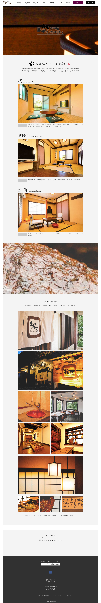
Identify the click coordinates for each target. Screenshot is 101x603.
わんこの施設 (27, 3)
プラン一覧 (90, 2)
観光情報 (52, 3)
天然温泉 (19, 3)
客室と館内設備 (35, 3)
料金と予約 (68, 3)
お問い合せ (78, 2)
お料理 (44, 3)
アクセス (60, 3)
